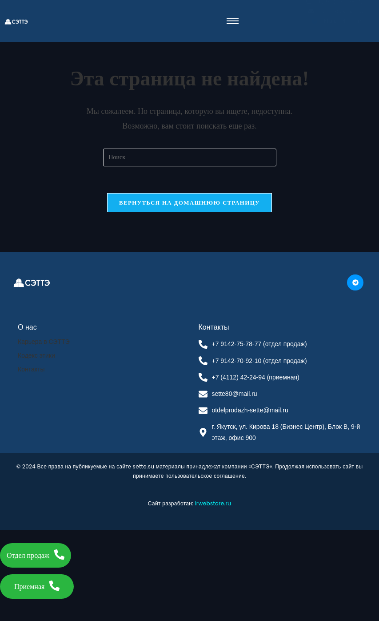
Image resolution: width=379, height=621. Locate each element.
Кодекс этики (36, 355)
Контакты (31, 369)
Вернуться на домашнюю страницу (189, 202)
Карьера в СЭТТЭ (44, 341)
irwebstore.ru (213, 503)
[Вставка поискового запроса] (189, 157)
